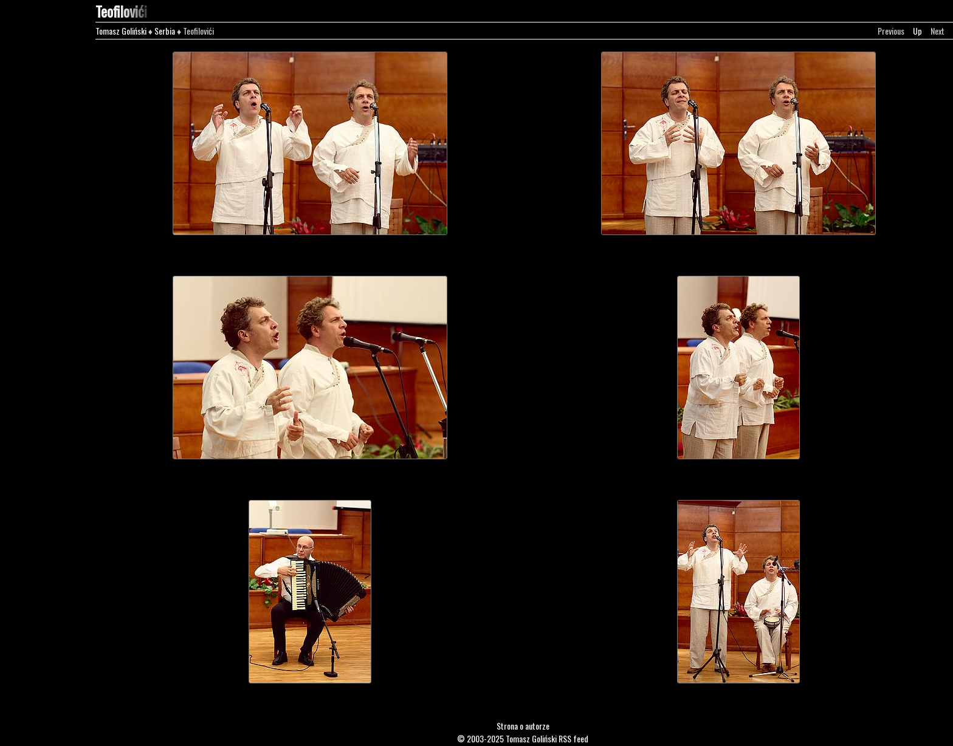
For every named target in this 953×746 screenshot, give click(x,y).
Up (917, 30)
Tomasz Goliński (120, 30)
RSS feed (573, 738)
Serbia (164, 30)
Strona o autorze (523, 725)
